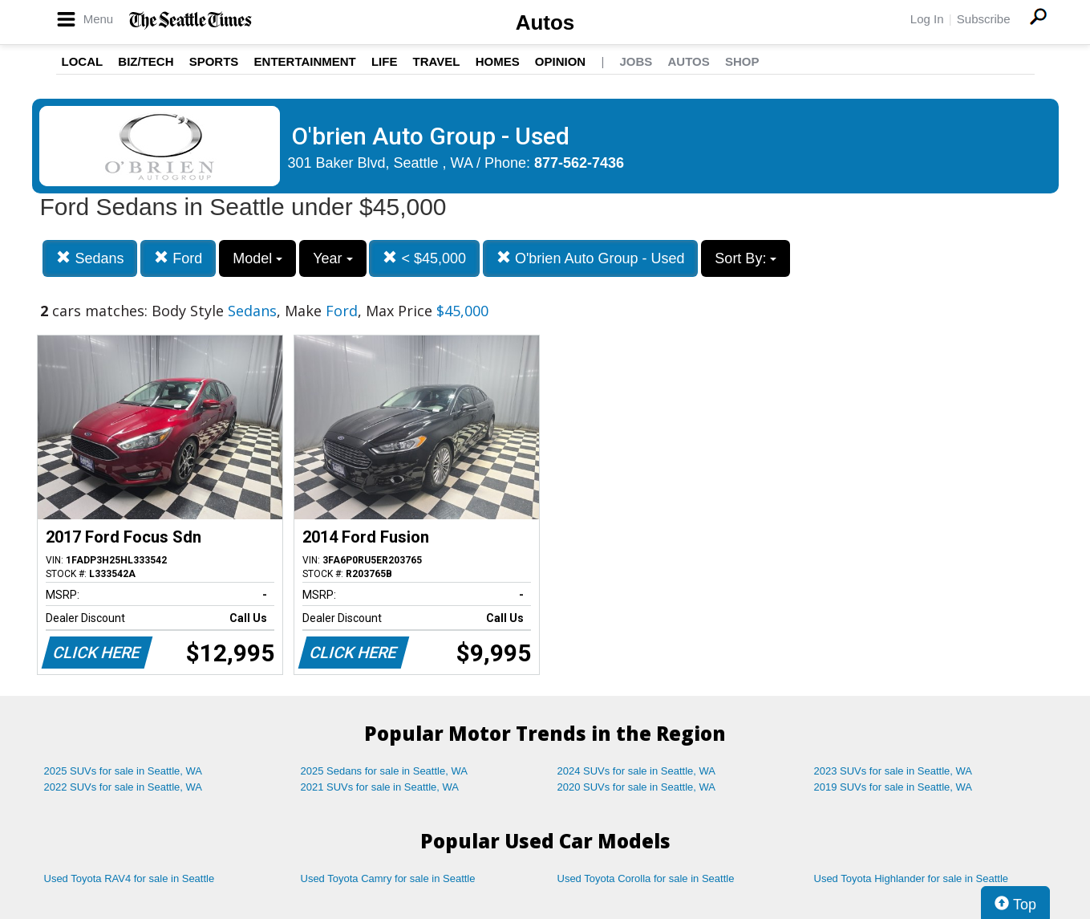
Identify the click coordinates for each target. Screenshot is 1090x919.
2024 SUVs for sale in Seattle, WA (636, 771)
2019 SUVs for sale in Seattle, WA (893, 787)
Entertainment (305, 61)
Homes (498, 61)
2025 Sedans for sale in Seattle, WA (384, 771)
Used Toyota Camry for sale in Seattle (388, 878)
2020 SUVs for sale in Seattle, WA (636, 787)
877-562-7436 (579, 163)
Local (82, 61)
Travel (436, 61)
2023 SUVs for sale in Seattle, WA (893, 771)
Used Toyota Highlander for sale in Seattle (911, 878)
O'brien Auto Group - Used (590, 258)
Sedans (90, 258)
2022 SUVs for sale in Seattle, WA (123, 787)
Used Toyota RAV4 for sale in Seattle (129, 878)
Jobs (635, 61)
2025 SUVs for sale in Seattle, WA (123, 771)
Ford (178, 258)
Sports (214, 61)
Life (384, 61)
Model (257, 258)
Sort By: (745, 258)
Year (332, 258)
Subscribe (984, 19)
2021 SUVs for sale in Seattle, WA (380, 787)
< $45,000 (424, 258)
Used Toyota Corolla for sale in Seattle (646, 878)
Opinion (560, 61)
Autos (545, 22)
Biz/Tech (145, 61)
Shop (742, 61)
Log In (927, 19)
